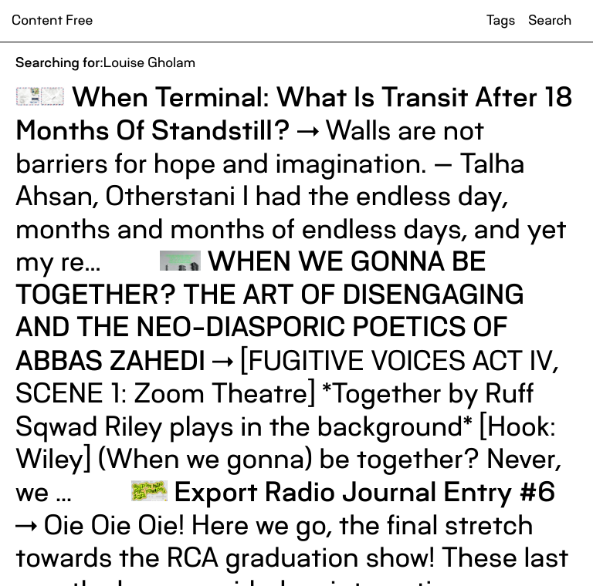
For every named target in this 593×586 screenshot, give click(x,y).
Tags (500, 21)
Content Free (52, 21)
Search (549, 21)
